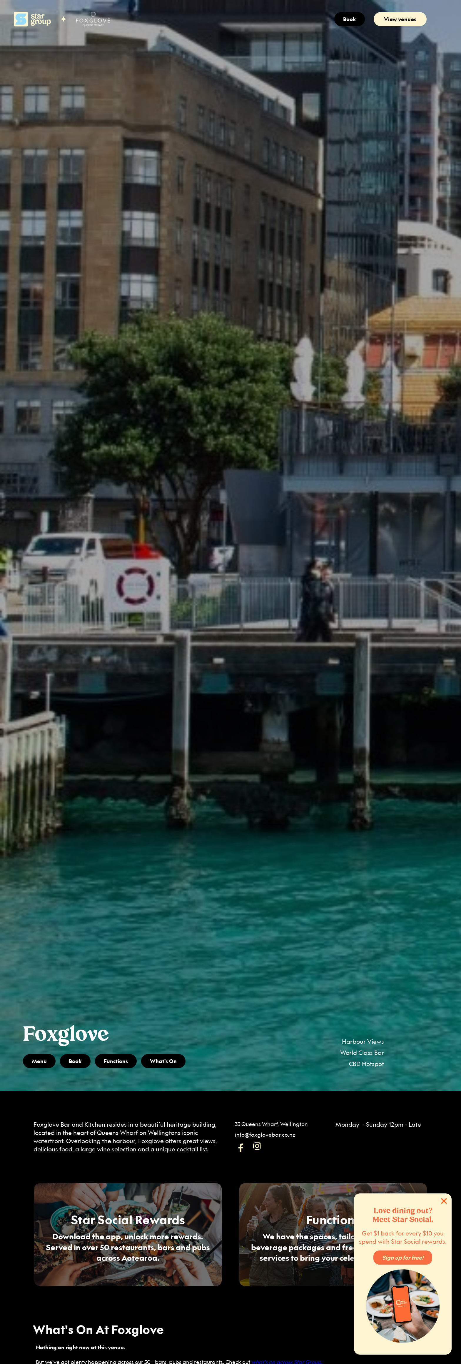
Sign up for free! (402, 1257)
